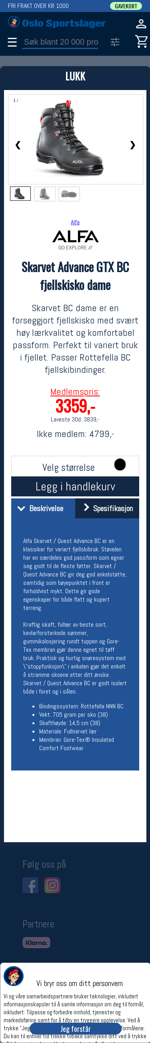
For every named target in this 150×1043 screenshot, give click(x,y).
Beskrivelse (38, 508)
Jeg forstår (75, 1028)
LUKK (75, 76)
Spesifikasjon (105, 508)
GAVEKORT (126, 6)
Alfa (75, 222)
